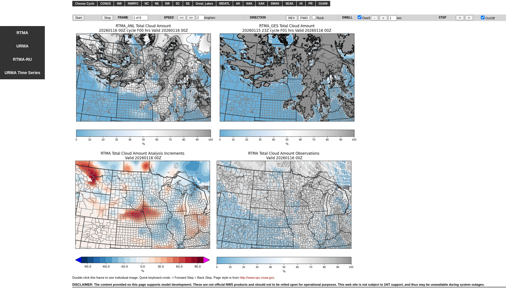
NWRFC (133, 3)
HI (301, 3)
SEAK (289, 3)
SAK (261, 3)
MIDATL (224, 3)
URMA (22, 46)
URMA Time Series (22, 72)
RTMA (22, 32)
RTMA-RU (22, 59)
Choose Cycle (84, 3)
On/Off (488, 18)
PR (311, 3)
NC (147, 3)
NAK (249, 3)
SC (178, 3)
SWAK (275, 3)
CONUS (105, 3)
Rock (318, 18)
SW (167, 3)
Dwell (364, 18)
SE (188, 3)
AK (238, 3)
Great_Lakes (204, 3)
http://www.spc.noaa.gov (257, 277)
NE (157, 3)
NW (119, 3)
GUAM (323, 3)
